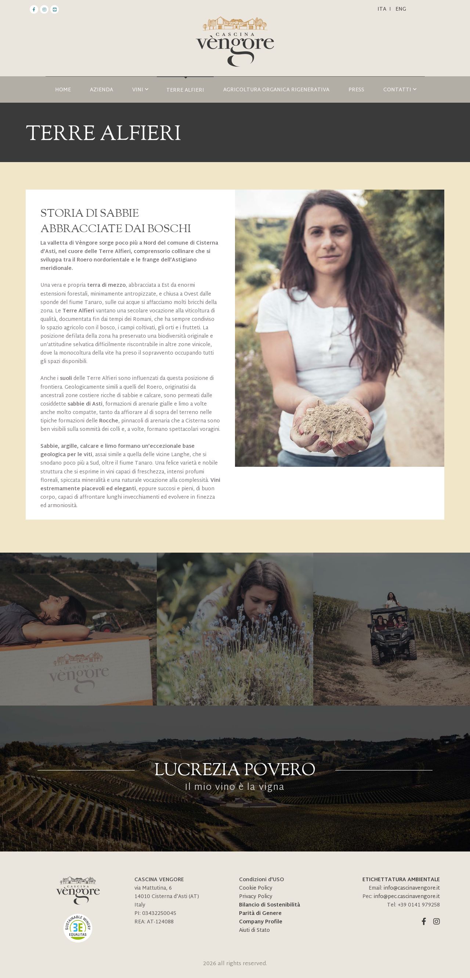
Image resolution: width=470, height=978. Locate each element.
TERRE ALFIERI (185, 90)
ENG (400, 9)
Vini (140, 90)
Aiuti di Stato (254, 930)
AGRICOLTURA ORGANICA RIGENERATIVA (276, 90)
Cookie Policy (255, 888)
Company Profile (260, 922)
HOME (63, 90)
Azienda (101, 90)
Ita (381, 9)
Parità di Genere (260, 913)
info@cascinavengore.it (412, 888)
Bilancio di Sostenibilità (269, 905)
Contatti (400, 90)
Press (356, 90)
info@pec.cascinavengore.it (407, 896)
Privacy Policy (255, 896)
